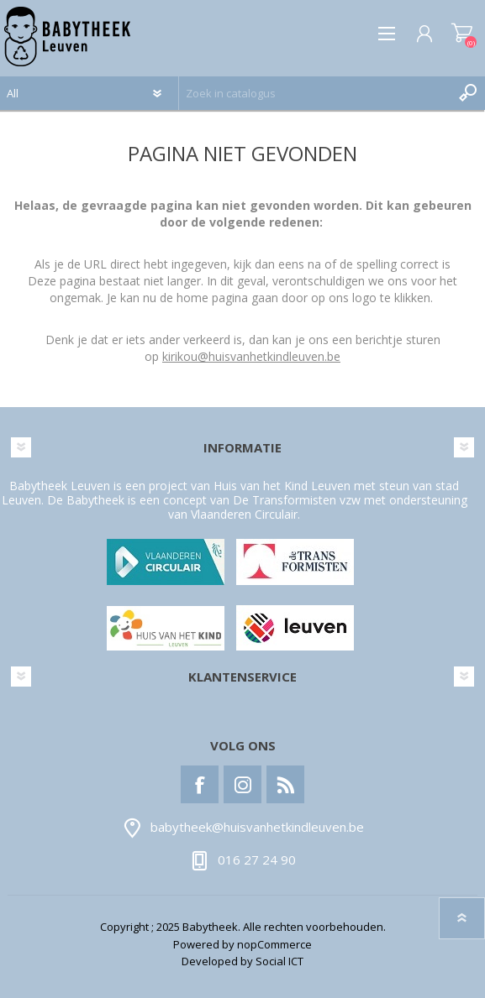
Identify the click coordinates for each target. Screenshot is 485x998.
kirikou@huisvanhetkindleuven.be (251, 356)
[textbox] (315, 93)
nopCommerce (274, 944)
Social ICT (279, 961)
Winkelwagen (462, 33)
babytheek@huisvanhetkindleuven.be (257, 827)
